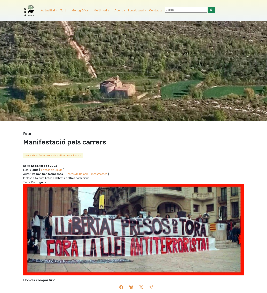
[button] (151, 287)
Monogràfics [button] (80, 10)
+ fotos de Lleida (51, 170)
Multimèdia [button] (101, 10)
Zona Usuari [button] (136, 10)
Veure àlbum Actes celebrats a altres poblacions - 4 (53, 155)
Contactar (156, 10)
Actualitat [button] (48, 10)
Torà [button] (63, 10)
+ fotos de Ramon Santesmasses (86, 174)
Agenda (119, 10)
